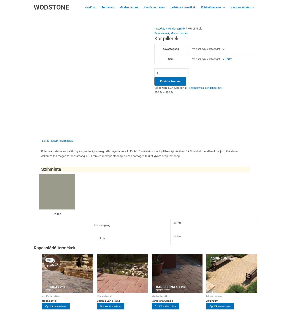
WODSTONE (51, 7)
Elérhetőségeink (213, 7)
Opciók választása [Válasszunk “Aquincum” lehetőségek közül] (223, 265)
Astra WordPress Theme (173, 296)
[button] (223, 7)
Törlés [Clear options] (231, 60)
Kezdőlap (90, 7)
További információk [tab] (62, 99)
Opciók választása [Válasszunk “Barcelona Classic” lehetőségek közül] (168, 265)
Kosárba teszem (170, 84)
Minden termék (129, 7)
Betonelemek (162, 33)
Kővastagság (170, 49)
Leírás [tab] (46, 99)
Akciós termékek (154, 7)
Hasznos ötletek (242, 7)
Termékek (108, 7)
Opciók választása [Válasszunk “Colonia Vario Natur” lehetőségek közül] (113, 265)
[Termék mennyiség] (172, 75)
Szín (170, 60)
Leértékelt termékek (183, 7)
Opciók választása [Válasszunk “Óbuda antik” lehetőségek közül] (59, 265)
